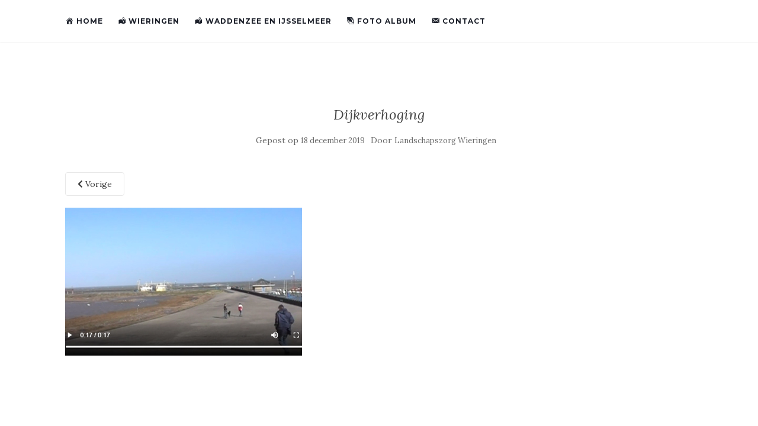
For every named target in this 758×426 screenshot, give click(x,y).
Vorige (95, 184)
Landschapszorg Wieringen (445, 140)
